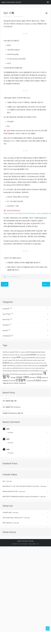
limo (17, 368)
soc (18, 276)
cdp (37, 363)
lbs (15, 368)
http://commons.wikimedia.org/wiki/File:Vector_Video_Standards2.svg (27, 213)
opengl (5, 370)
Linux (38, 354)
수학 (9, 380)
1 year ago (10, 432)
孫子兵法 (40, 374)
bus (35, 363)
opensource (15, 370)
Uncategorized (8, 335)
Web (25, 360)
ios (6, 368)
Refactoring (39, 357)
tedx (16, 374)
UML (14, 360)
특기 (12, 383)
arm (10, 276)
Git (17, 354)
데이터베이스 (33, 377)
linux (20, 368)
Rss (38, 543)
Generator (12, 354)
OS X (10, 357)
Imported (6, 330)
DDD (28, 352)
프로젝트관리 (22, 383)
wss (28, 374)
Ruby (44, 357)
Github (34, 543)
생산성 (44, 377)
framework (34, 365)
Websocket (30, 360)
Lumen (44, 354)
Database (33, 352)
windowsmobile (22, 374)
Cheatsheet (7, 325)
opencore (42, 368)
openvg (21, 370)
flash (29, 365)
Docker (43, 352)
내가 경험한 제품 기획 (9, 401)
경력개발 (13, 377)
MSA (4, 357)
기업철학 (19, 377)
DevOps (38, 352)
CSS (19, 352)
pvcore (42, 370)
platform (26, 370)
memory (26, 368)
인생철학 (21, 380)
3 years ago (9, 481)
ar (14, 363)
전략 (32, 380)
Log (41, 354)
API (5, 352)
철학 (7, 383)
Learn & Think (8, 314)
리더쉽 (39, 377)
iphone (9, 368)
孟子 (35, 374)
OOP (7, 357)
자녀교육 (29, 380)
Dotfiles (5, 354)
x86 (30, 374)
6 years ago (42, 496)
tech (11, 374)
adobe (35, 360)
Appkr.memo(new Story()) (11, 2)
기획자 (15, 276)
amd (43, 360)
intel (4, 368)
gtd (46, 365)
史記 (32, 374)
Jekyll (28, 354)
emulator (25, 365)
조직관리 (37, 380)
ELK (8, 354)
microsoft (32, 368)
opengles (9, 370)
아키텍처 (13, 380)
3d (3, 352)
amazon (39, 360)
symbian (7, 374)
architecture (18, 363)
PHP (19, 357)
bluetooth (31, 363)
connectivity (10, 365)
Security (5, 360)
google (42, 365)
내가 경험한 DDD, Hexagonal (11, 407)
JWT (19, 354)
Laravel (33, 355)
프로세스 (16, 383)
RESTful (30, 357)
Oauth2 (14, 357)
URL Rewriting (19, 360)
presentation (36, 370)
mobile (37, 368)
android (6, 363)
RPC (34, 357)
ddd (17, 365)
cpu (15, 365)
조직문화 (43, 380)
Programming (24, 357)
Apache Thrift (14, 352)
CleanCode (24, 352)
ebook (21, 365)
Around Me (7, 308)
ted (14, 374)
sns (47, 370)
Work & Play (19, 16)
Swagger (10, 360)
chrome (41, 363)
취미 (10, 383)
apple (11, 363)
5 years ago (15, 512)
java (12, 368)
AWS (8, 352)
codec (5, 365)
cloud (44, 363)
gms (39, 365)
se (45, 370)
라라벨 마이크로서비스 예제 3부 (13, 413)
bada (26, 363)
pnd (30, 370)
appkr (8, 428)
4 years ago (43, 486)
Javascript (23, 354)
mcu (23, 368)
